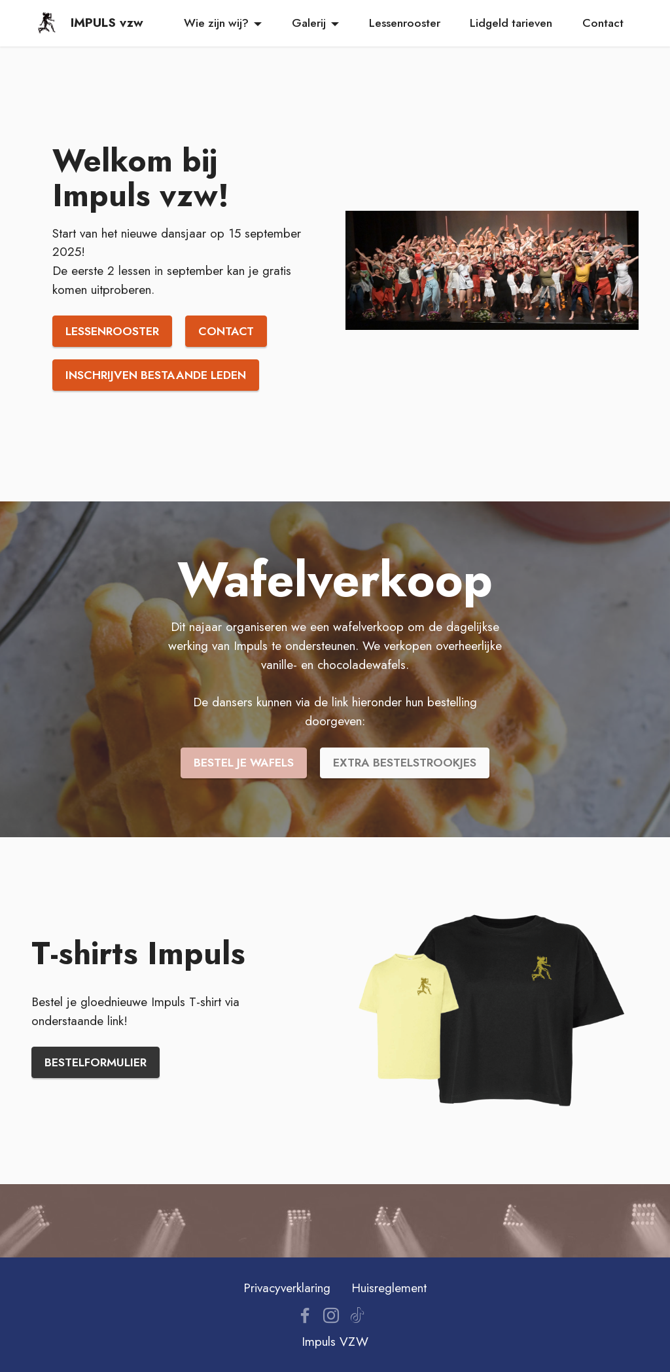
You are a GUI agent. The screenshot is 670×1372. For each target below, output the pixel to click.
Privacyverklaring (286, 1287)
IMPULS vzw (107, 22)
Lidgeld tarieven (511, 22)
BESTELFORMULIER (95, 1062)
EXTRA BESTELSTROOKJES (404, 762)
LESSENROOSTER (112, 331)
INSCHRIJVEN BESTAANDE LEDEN (155, 375)
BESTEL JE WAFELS (244, 762)
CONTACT (226, 331)
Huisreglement (389, 1287)
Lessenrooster (404, 22)
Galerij (309, 22)
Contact (603, 22)
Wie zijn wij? (216, 22)
